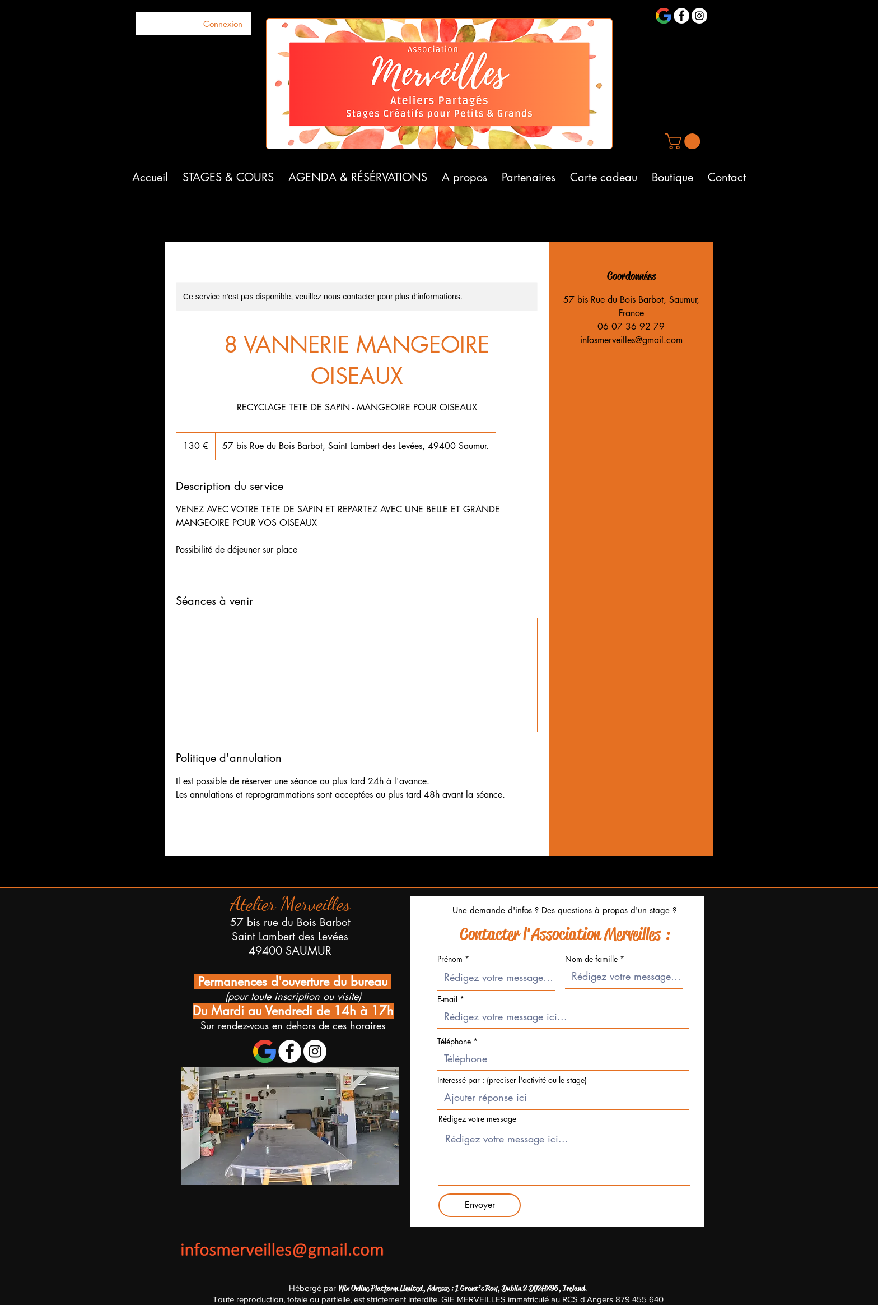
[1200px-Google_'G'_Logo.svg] (663, 16)
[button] (684, 141)
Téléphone (455, 1041)
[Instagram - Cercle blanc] (699, 16)
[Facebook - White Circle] (681, 16)
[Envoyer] (479, 1205)
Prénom (450, 959)
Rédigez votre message (477, 1119)
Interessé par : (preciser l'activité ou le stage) (512, 1080)
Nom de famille (591, 959)
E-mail (447, 999)
